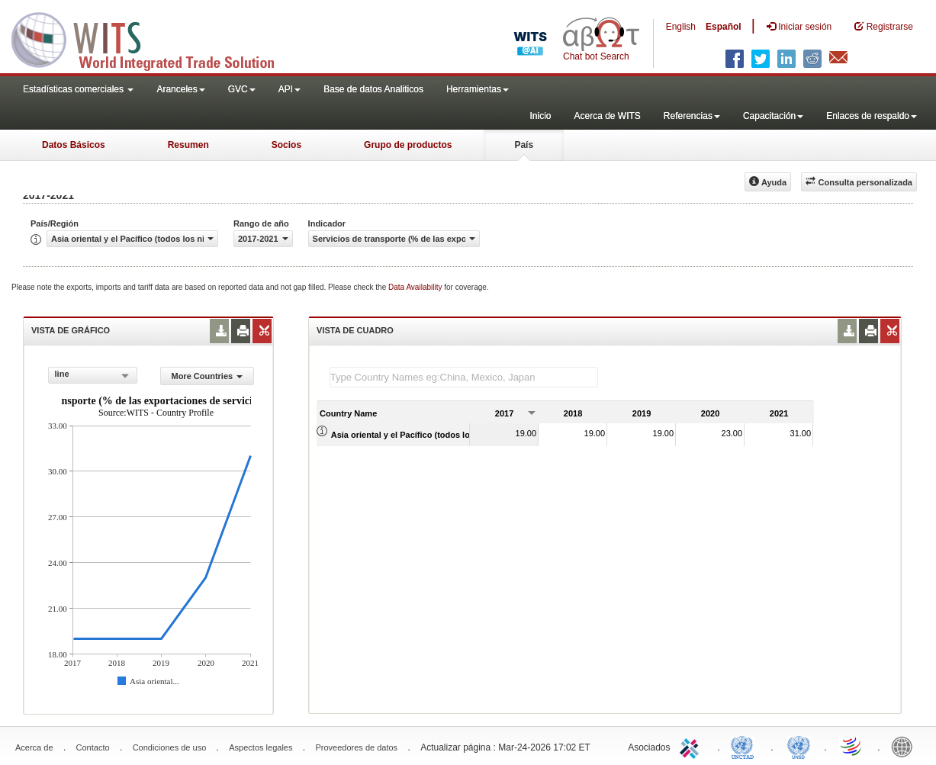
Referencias (692, 116)
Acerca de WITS (607, 116)
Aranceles (180, 89)
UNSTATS (798, 746)
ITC (692, 746)
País (523, 145)
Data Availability (416, 287)
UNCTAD (745, 746)
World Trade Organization (852, 746)
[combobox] (92, 375)
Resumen (188, 145)
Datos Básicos (73, 145)
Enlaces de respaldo (871, 116)
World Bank (905, 746)
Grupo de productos (408, 145)
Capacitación (773, 116)
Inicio (540, 116)
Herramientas (477, 89)
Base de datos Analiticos (373, 89)
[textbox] (464, 377)
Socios (286, 145)
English (681, 26)
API (289, 89)
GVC (242, 89)
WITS (152, 38)
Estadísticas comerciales (78, 89)
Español (723, 26)
